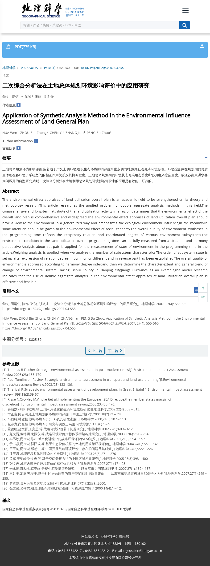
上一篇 (95, 351)
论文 (5, 75)
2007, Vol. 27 (30, 68)
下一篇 (115, 351)
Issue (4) (49, 68)
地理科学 (9, 68)
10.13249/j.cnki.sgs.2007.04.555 (102, 68)
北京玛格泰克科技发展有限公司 (105, 557)
